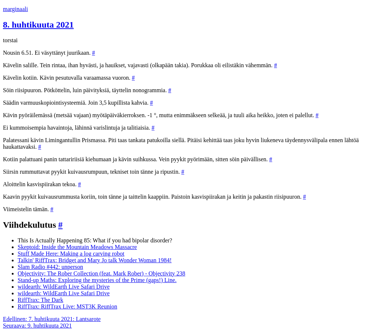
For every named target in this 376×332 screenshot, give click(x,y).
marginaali (15, 9)
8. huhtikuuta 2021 (38, 24)
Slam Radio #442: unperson (50, 267)
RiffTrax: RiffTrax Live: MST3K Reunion (67, 306)
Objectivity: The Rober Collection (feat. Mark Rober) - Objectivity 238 (101, 273)
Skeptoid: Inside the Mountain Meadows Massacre (77, 247)
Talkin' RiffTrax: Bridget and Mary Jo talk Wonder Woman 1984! (94, 260)
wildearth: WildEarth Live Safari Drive (64, 287)
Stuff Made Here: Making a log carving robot (71, 253)
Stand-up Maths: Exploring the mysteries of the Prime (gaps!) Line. (97, 280)
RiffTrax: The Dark (40, 300)
